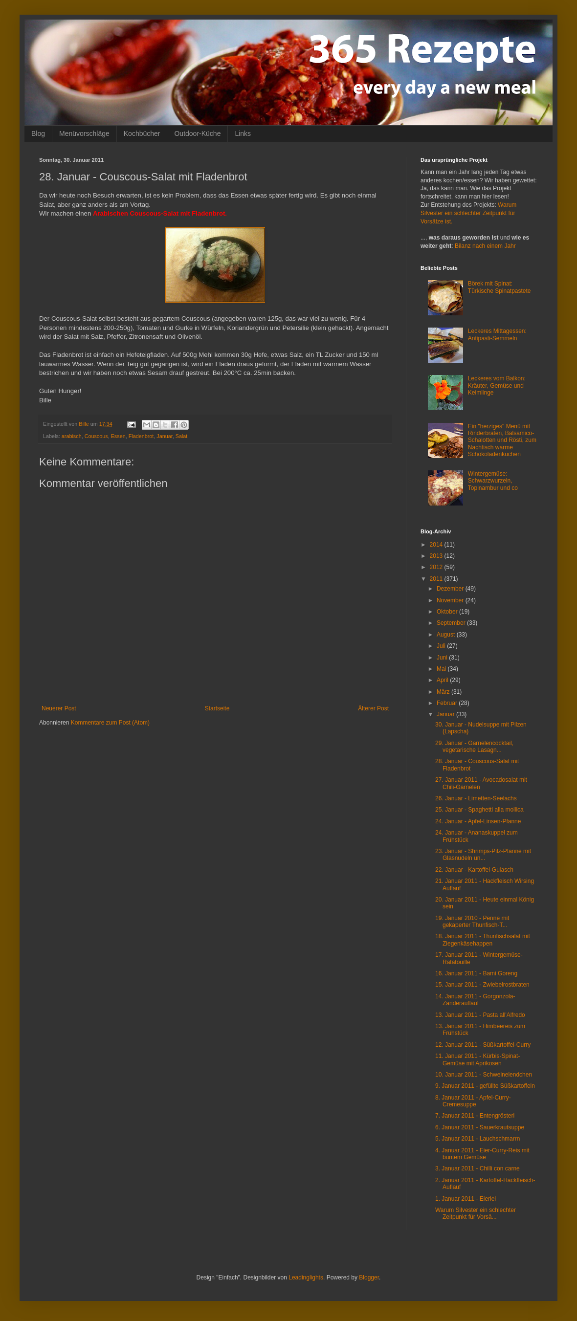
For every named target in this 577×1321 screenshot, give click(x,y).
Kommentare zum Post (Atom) (110, 722)
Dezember (451, 588)
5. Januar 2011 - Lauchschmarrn (477, 1138)
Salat (182, 436)
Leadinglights (305, 1277)
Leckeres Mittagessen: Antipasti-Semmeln (497, 334)
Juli (442, 645)
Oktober (448, 611)
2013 (437, 555)
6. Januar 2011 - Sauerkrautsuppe (479, 1127)
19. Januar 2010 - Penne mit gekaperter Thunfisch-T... (472, 921)
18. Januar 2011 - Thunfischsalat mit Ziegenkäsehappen (482, 940)
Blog (38, 133)
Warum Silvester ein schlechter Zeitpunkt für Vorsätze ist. (468, 213)
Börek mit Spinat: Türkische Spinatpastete (499, 287)
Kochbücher (142, 133)
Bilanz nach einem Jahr (485, 245)
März (444, 691)
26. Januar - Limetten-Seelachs (476, 798)
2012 (437, 567)
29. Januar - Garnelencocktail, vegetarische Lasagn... (474, 746)
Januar (164, 436)
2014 (437, 544)
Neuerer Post (59, 708)
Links (243, 133)
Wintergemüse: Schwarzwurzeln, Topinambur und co (493, 480)
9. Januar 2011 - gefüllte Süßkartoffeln (485, 1085)
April (443, 680)
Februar (448, 703)
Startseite (217, 708)
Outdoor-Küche (197, 133)
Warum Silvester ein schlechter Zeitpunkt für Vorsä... (475, 1213)
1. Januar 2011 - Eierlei (465, 1198)
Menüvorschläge (84, 133)
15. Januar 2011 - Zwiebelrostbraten (482, 984)
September (452, 622)
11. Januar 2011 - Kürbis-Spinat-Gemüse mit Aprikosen (477, 1059)
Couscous (96, 436)
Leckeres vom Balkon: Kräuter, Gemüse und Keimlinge (497, 385)
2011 (437, 578)
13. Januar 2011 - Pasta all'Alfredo (480, 1015)
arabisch (72, 436)
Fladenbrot (141, 436)
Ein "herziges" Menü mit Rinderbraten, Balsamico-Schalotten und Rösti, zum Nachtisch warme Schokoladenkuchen (502, 440)
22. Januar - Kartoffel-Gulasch (474, 869)
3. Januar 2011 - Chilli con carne (477, 1168)
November (451, 600)
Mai (442, 668)
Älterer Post (373, 708)
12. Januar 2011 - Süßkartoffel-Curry (483, 1044)
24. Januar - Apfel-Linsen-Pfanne (478, 821)
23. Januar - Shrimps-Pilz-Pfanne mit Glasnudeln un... (483, 854)
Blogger (369, 1277)
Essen (118, 436)
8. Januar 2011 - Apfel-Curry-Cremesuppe (473, 1101)
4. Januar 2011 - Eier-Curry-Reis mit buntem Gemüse (482, 1154)
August (447, 634)
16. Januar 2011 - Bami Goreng (476, 973)
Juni (443, 657)
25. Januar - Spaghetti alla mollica (479, 809)
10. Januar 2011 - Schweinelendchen (483, 1074)
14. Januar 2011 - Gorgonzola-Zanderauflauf (475, 1000)
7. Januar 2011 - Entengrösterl (474, 1115)
